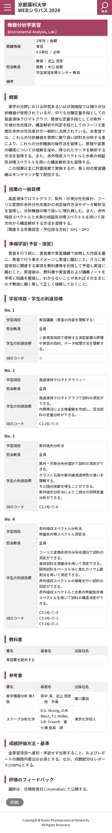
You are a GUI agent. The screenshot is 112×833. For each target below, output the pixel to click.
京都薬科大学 (39, 7)
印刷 (14, 802)
